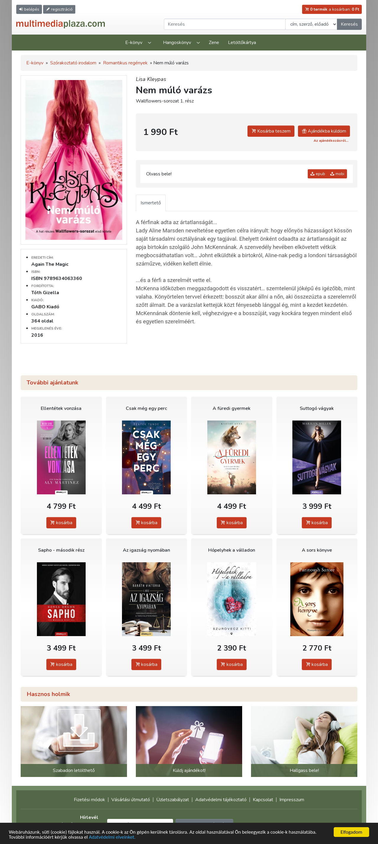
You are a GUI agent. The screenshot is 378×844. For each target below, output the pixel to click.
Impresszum (291, 799)
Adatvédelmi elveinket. (112, 838)
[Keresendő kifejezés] (225, 24)
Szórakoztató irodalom (73, 63)
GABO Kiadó (45, 307)
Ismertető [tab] (151, 203)
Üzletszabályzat (172, 799)
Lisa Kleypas (151, 79)
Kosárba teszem (271, 131)
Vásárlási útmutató (130, 799)
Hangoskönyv (177, 42)
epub (317, 174)
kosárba (61, 522)
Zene (214, 42)
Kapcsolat (263, 799)
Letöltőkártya (242, 42)
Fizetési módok (89, 799)
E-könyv (133, 42)
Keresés (349, 24)
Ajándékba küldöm (324, 131)
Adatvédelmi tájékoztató (221, 799)
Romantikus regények (125, 63)
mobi (337, 174)
